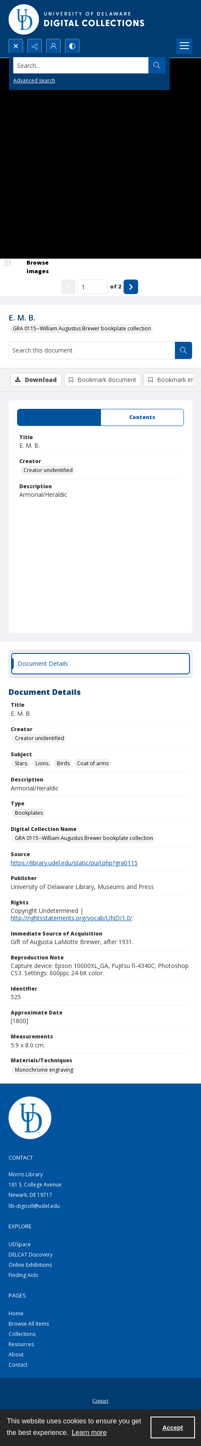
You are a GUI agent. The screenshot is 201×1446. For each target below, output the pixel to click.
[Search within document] (183, 350)
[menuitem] (100, 1400)
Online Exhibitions (30, 1264)
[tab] (59, 417)
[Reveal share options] (34, 46)
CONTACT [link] (21, 1157)
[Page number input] (93, 287)
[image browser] (32, 267)
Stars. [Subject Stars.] (21, 763)
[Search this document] (92, 350)
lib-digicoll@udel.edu (34, 1206)
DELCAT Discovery (31, 1254)
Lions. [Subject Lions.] (42, 763)
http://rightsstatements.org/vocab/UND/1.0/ (71, 918)
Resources (21, 1344)
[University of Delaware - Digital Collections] (77, 19)
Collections (22, 1334)
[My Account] (53, 46)
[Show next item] (131, 287)
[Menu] (184, 46)
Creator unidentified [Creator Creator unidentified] (48, 470)
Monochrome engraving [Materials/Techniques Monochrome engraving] (44, 1069)
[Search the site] (81, 65)
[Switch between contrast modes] (72, 46)
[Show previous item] (68, 287)
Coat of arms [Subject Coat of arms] (93, 763)
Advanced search (34, 80)
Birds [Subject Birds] (63, 763)
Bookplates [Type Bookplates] (29, 812)
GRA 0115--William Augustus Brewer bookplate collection (82, 328)
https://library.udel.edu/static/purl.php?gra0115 (74, 863)
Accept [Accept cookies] (173, 1427)
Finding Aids (23, 1275)
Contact (18, 1364)
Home (16, 1313)
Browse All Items (29, 1323)
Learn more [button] (89, 1432)
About (16, 1354)
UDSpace (20, 1244)
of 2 (115, 286)
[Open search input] (16, 46)
